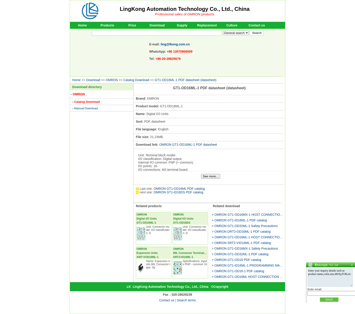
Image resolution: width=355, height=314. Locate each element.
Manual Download (86, 108)
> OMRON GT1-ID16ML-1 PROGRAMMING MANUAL (250, 265)
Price (132, 25)
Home (82, 25)
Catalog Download (136, 80)
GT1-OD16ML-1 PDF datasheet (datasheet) (185, 80)
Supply (182, 25)
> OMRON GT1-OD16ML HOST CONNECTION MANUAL (252, 277)
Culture (231, 25)
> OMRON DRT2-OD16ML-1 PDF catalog (241, 231)
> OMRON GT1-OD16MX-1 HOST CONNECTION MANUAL (254, 214)
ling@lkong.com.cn (175, 44)
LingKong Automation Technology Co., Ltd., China (184, 9)
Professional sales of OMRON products (184, 14)
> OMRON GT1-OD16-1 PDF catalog (238, 271)
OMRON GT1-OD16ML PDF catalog (179, 188)
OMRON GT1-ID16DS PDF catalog (178, 192)
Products (107, 25)
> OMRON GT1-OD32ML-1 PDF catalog (240, 254)
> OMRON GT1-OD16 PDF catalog (236, 260)
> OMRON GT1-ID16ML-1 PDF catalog (239, 220)
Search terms (186, 300)
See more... (210, 176)
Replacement (207, 25)
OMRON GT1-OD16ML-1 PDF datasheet (188, 144)
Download (157, 25)
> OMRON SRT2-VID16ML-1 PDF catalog (241, 243)
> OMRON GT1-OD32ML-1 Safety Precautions (245, 226)
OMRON (112, 80)
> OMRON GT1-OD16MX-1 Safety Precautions (245, 248)
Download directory (87, 87)
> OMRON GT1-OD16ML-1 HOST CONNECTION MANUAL (254, 237)
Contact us (257, 25)
